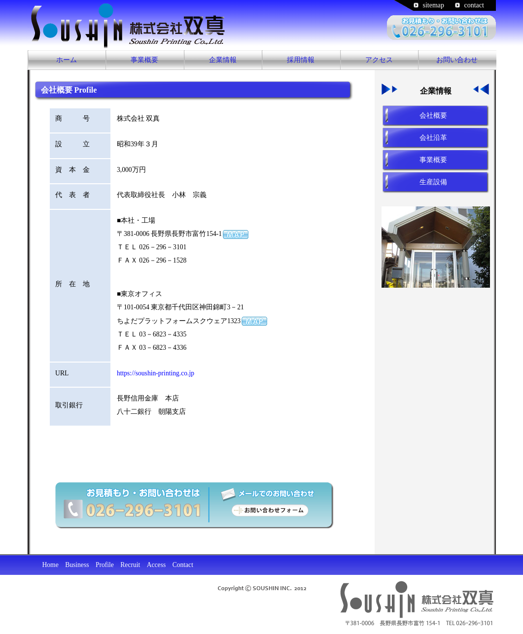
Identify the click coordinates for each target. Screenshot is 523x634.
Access (156, 564)
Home (50, 564)
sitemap (434, 5)
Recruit (130, 564)
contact (474, 5)
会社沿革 (433, 137)
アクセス (379, 60)
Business (77, 564)
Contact (183, 564)
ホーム (66, 60)
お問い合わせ (457, 60)
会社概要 (433, 115)
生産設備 (433, 182)
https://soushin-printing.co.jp (155, 373)
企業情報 (223, 60)
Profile (105, 564)
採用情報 (300, 60)
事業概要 (144, 60)
